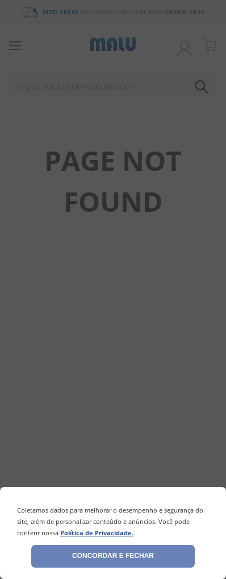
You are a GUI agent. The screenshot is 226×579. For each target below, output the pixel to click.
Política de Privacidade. (96, 532)
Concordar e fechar (113, 556)
